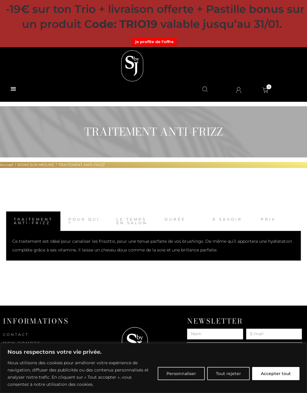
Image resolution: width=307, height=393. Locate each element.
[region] (153, 368)
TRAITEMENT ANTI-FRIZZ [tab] (33, 221)
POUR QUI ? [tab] (84, 221)
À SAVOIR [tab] (227, 219)
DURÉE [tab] (175, 219)
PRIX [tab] (268, 219)
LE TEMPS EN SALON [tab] (132, 221)
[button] (13, 88)
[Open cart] (265, 90)
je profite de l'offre (154, 41)
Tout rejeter (228, 373)
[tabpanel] (153, 246)
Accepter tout (276, 373)
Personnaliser (181, 373)
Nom (192, 326)
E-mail (253, 326)
